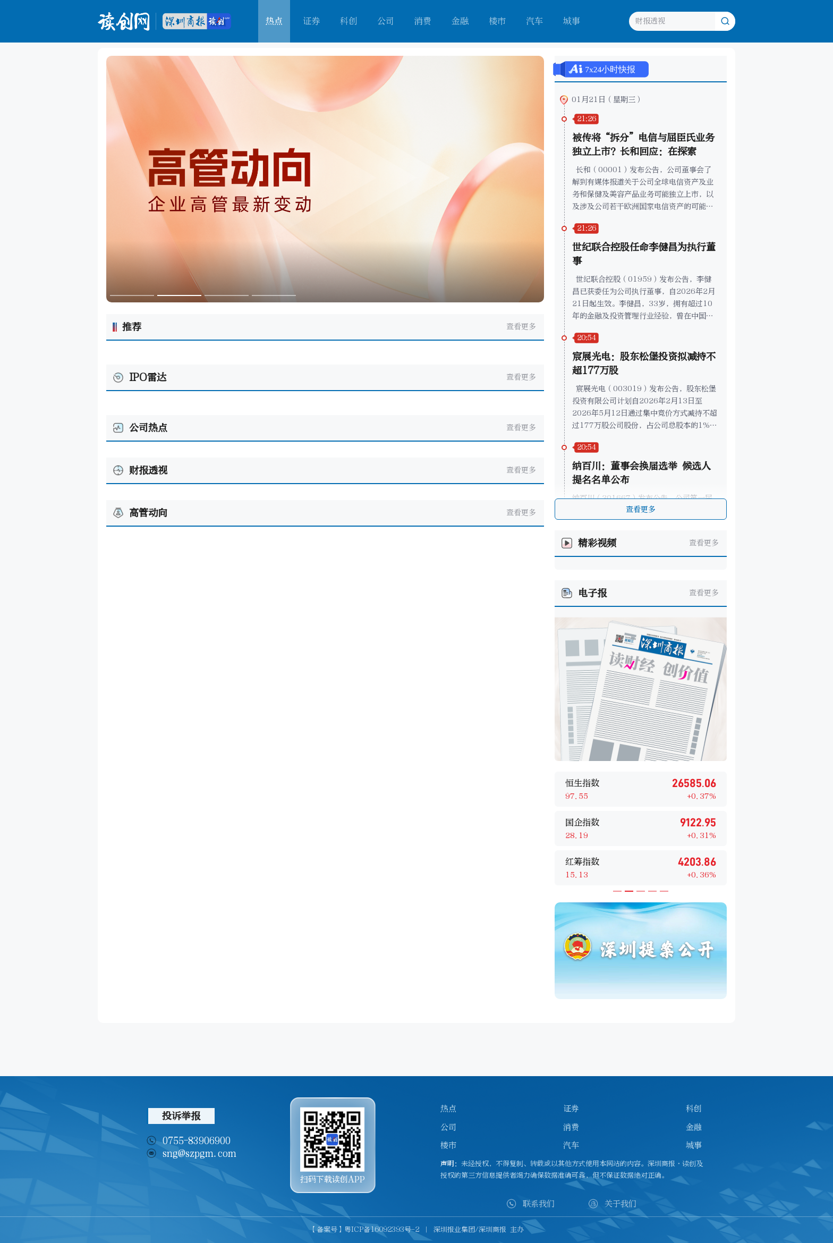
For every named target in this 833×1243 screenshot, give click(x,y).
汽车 (534, 21)
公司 (385, 21)
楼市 (497, 21)
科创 (348, 21)
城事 (571, 21)
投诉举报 (181, 1116)
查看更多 (521, 326)
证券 (311, 21)
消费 (422, 21)
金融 (460, 21)
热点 (448, 1108)
